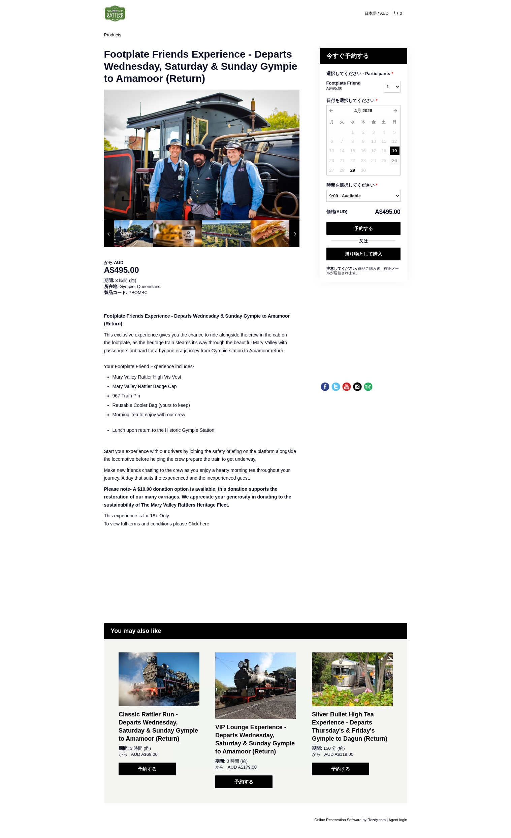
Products (112, 34)
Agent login (397, 820)
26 (394, 160)
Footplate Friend (346, 85)
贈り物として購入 (363, 254)
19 (394, 150)
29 (352, 170)
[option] (128, 233)
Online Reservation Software (337, 820)
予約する (363, 228)
